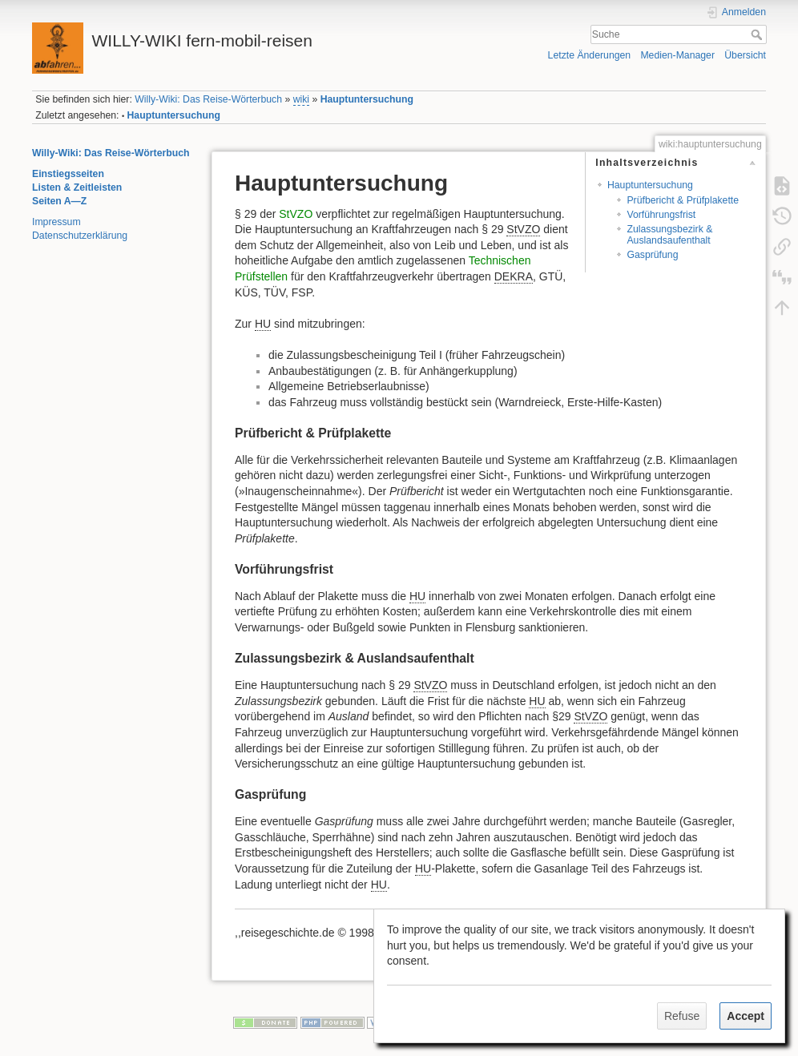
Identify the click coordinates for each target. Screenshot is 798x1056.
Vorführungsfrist (661, 214)
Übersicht (745, 55)
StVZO (295, 214)
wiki (301, 99)
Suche (758, 34)
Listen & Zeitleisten (77, 187)
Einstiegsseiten (68, 173)
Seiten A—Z (59, 201)
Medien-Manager (677, 55)
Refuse (681, 1016)
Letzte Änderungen (589, 55)
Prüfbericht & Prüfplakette (683, 200)
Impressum (56, 222)
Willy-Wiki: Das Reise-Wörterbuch (208, 99)
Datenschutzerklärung (79, 235)
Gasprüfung (652, 254)
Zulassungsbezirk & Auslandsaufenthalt (669, 234)
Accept (745, 1016)
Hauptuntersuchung (366, 99)
